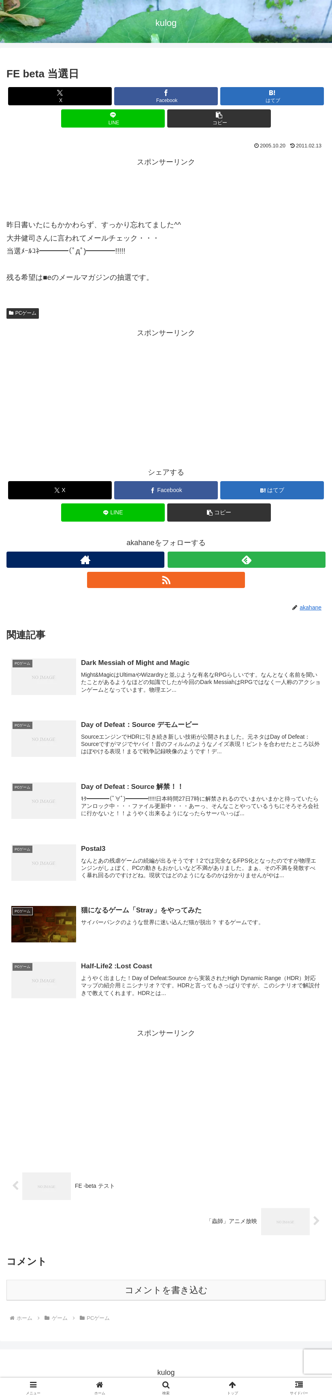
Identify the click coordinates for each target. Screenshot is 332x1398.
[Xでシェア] (60, 96)
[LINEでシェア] (113, 118)
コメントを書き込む (166, 1292)
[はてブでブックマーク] (272, 96)
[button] (219, 118)
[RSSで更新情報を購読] (166, 580)
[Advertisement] (166, 187)
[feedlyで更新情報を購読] (247, 560)
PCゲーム (22, 313)
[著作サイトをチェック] (85, 560)
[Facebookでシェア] (166, 96)
